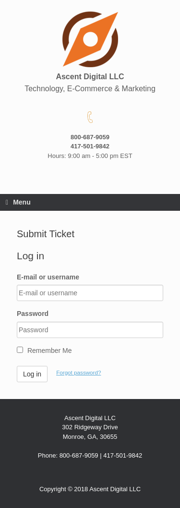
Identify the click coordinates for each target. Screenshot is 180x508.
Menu (18, 202)
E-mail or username (48, 277)
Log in (32, 374)
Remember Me (44, 350)
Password (32, 313)
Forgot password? (78, 372)
